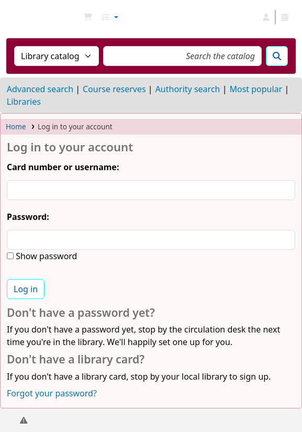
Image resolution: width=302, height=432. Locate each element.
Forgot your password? (52, 393)
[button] (88, 17)
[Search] (277, 56)
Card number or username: (63, 167)
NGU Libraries (12, 17)
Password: (28, 217)
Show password (45, 256)
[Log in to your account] (266, 17)
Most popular (255, 89)
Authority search (187, 89)
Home (16, 126)
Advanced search (40, 89)
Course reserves (114, 89)
